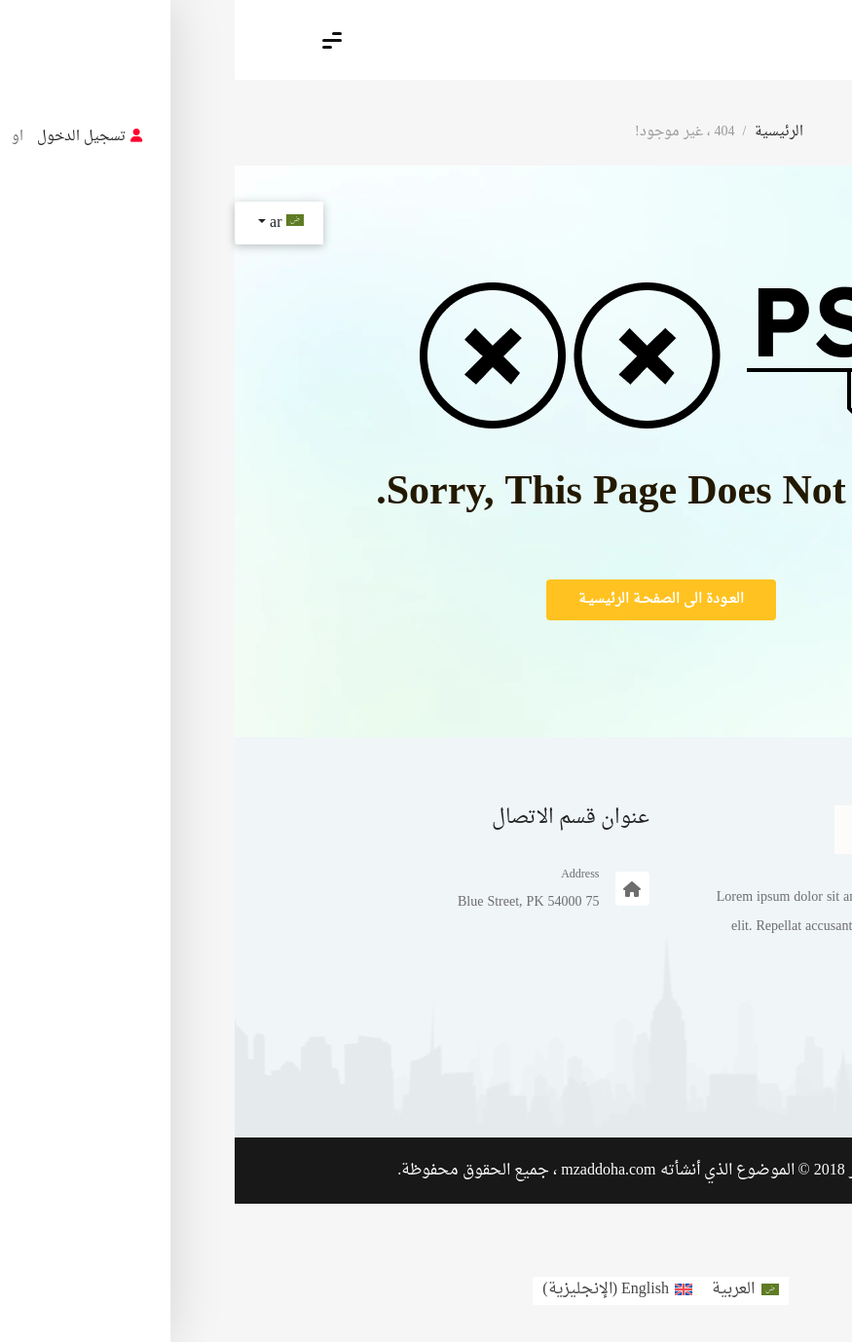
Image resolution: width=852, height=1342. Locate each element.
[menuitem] (510, 1291)
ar (49, 223)
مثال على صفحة (695, 1070)
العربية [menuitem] (498, 1289)
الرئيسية (544, 132)
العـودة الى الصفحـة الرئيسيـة (426, 599)
